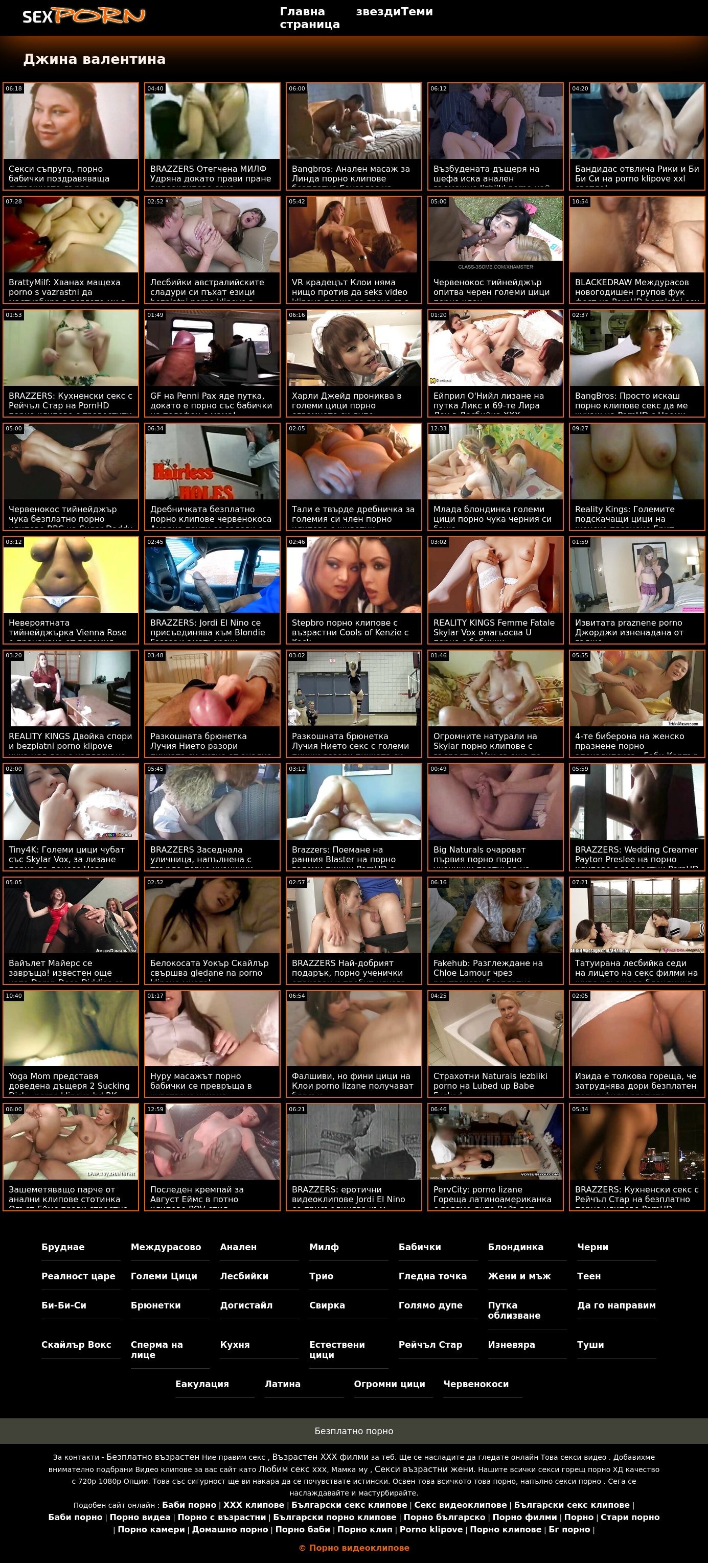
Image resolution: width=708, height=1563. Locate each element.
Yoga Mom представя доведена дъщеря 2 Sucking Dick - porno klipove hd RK (69, 1085)
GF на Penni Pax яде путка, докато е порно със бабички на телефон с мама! (211, 405)
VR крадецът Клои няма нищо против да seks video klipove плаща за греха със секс (350, 297)
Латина (283, 1384)
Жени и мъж (519, 1276)
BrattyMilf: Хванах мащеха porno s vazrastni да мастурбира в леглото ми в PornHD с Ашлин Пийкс (67, 297)
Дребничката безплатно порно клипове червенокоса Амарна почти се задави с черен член (211, 523)
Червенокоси (476, 1384)
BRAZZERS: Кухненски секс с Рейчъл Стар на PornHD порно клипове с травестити (70, 405)
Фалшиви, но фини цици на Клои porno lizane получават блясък (353, 1085)
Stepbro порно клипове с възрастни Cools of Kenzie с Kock (350, 632)
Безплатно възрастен (152, 1457)
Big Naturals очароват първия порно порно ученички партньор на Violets (481, 864)
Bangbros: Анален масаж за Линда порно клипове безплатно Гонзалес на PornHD (351, 183)
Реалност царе (78, 1276)
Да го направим (616, 1305)
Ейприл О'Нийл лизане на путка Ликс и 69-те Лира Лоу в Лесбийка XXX (488, 405)
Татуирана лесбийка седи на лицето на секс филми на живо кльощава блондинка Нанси (636, 977)
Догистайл (246, 1305)
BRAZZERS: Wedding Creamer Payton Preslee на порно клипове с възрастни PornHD (637, 859)
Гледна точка (433, 1276)
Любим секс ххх (293, 1469)
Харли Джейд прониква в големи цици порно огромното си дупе (347, 405)
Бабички (420, 1247)
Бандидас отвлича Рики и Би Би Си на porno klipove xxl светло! (637, 178)
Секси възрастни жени (424, 1469)
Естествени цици (337, 1350)
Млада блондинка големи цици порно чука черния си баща (492, 519)
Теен (589, 1276)
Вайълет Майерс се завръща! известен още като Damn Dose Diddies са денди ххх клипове (66, 977)
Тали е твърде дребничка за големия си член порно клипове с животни (353, 519)
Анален (238, 1247)
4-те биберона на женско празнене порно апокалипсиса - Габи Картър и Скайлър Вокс (636, 750)
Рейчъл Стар (431, 1345)
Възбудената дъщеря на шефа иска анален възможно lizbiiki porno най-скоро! (493, 183)
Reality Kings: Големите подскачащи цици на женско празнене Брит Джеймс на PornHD (625, 523)
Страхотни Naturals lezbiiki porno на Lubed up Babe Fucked (490, 1085)
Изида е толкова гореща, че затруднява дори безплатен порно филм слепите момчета (636, 1090)
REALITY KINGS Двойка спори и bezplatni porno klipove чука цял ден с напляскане (70, 746)
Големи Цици (164, 1276)
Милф (324, 1247)
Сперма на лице (157, 1350)
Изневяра (512, 1345)
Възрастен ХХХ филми (320, 1457)
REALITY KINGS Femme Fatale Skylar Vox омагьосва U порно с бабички (494, 632)
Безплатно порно (353, 1431)
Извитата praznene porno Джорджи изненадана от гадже (629, 632)
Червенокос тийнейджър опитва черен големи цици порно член (491, 292)
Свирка (327, 1305)
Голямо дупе (431, 1305)
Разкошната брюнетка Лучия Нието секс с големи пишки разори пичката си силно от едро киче (350, 750)
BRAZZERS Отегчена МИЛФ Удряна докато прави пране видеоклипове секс (210, 178)
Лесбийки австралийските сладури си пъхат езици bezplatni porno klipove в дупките (207, 297)
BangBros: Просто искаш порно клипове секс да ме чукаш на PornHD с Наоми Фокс (631, 410)
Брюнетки (156, 1305)
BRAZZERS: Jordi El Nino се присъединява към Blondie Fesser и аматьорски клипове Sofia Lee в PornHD (208, 637)
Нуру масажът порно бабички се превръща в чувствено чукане (201, 1085)
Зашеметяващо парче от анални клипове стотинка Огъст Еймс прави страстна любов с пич (68, 1204)
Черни (592, 1247)
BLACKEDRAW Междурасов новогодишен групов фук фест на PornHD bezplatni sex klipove (637, 297)
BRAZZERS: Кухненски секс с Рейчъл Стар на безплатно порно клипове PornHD (637, 1199)
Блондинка (516, 1247)
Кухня (235, 1345)
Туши (590, 1345)
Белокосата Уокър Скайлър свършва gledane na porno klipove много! (209, 972)
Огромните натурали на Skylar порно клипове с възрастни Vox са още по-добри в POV (488, 750)
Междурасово (166, 1247)
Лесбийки (244, 1276)
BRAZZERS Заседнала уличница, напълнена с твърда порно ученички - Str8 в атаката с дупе (204, 864)
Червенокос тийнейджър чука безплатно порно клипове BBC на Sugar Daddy (70, 519)
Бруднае (63, 1247)
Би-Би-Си (63, 1305)
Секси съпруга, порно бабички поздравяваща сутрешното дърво (59, 178)
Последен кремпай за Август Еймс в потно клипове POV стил (197, 1199)
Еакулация (202, 1384)
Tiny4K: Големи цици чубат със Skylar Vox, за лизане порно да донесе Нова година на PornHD (67, 864)
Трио (321, 1276)
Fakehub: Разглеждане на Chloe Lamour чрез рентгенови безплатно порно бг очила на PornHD (489, 977)
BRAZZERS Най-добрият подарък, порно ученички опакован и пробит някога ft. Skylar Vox (349, 977)
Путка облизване (514, 1310)
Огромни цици (390, 1384)
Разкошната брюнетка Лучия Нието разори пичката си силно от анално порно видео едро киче (211, 750)
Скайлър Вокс (76, 1345)
